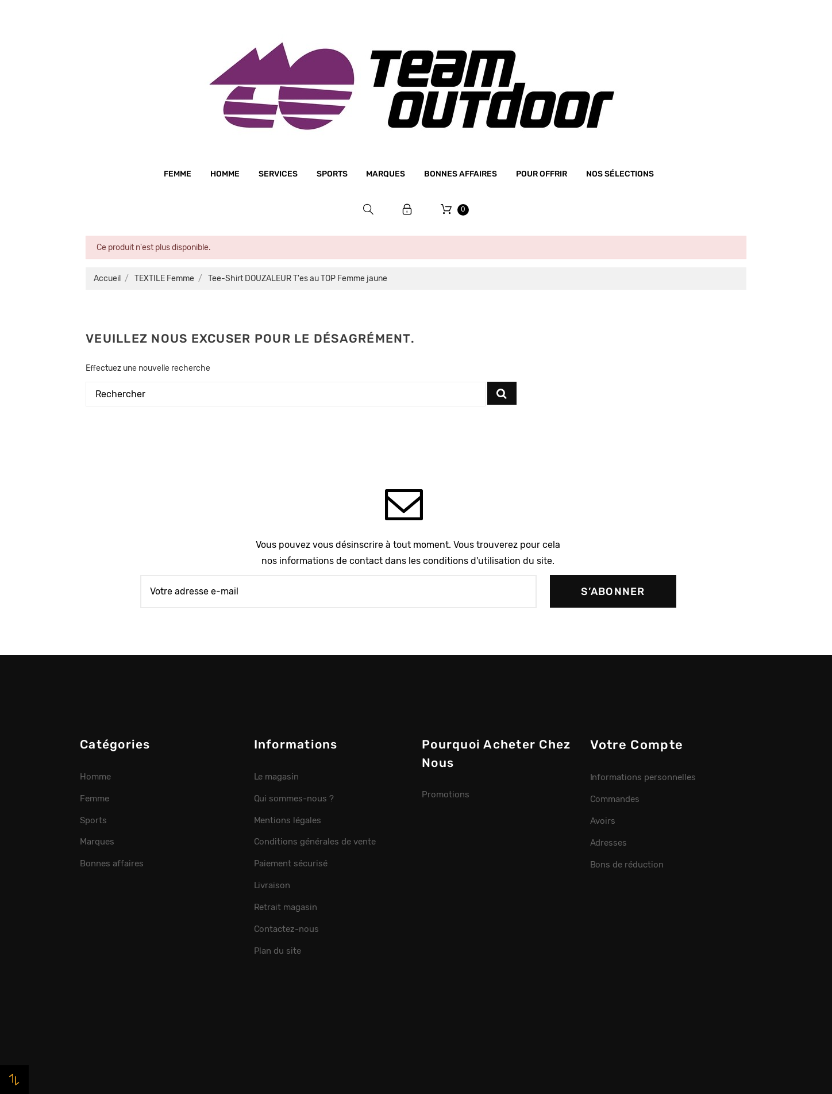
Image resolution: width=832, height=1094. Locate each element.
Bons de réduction (627, 864)
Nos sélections (620, 174)
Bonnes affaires (460, 174)
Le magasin (276, 776)
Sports (332, 174)
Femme (177, 174)
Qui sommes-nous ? (294, 798)
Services (278, 174)
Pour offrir (541, 174)
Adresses (608, 843)
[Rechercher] (286, 394)
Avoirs (603, 821)
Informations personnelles (643, 777)
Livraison (272, 885)
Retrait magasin (286, 907)
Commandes (615, 799)
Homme (225, 174)
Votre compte (637, 745)
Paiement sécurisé (291, 863)
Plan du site (278, 951)
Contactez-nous (286, 929)
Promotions (445, 794)
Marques (385, 174)
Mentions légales (288, 820)
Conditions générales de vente (315, 841)
